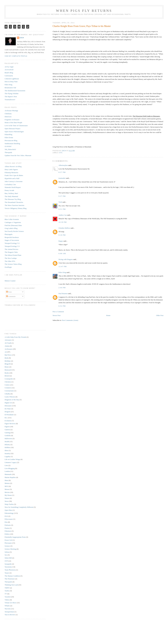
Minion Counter (10, 281)
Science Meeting (10, 549)
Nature (7, 498)
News (7, 501)
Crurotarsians (9, 391)
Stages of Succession (12, 240)
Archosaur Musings (11, 111)
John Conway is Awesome (13, 181)
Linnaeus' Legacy (11, 462)
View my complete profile (16, 56)
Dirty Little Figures (11, 169)
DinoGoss (8, 117)
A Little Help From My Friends (15, 337)
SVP (6, 561)
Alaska (7, 346)
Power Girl (8, 540)
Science (7, 546)
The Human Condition (12, 576)
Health (7, 441)
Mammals (8, 474)
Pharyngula (8, 234)
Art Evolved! (9, 70)
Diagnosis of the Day (12, 400)
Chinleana (8, 114)
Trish (60, 202)
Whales (7, 606)
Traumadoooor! (10, 100)
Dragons (7, 412)
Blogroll (7, 364)
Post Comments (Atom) (70, 320)
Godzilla (7, 435)
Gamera (7, 430)
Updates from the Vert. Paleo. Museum (18, 155)
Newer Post (57, 315)
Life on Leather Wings (12, 459)
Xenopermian (9, 612)
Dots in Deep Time (11, 82)
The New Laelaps (11, 258)
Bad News (8, 355)
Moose (7, 489)
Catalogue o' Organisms (13, 222)
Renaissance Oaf (10, 88)
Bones (7, 367)
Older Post (159, 315)
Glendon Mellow (64, 228)
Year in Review (10, 615)
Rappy (61, 241)
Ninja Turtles (9, 504)
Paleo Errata (9, 137)
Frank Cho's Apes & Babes (14, 175)
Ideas (6, 450)
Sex (6, 555)
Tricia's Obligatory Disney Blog (15, 208)
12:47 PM (63, 266)
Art (6, 352)
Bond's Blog (9, 73)
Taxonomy (8, 567)
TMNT (7, 588)
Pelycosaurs (9, 519)
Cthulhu (7, 394)
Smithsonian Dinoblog (12, 143)
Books (7, 373)
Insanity (7, 453)
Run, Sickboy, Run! (11, 193)
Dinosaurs (8, 406)
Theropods (8, 582)
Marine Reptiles (10, 477)
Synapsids (8, 564)
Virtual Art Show (10, 603)
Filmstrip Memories (11, 172)
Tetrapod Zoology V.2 (12, 243)
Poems (7, 528)
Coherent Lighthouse (12, 79)
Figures (7, 427)
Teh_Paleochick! (10, 149)
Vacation (7, 597)
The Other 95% (10, 261)
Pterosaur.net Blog (11, 140)
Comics (7, 385)
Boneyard (8, 370)
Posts (9, 292)
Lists (6, 465)
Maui (6, 480)
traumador (62, 178)
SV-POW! (8, 146)
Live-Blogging (10, 468)
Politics (7, 534)
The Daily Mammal (11, 196)
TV (6, 594)
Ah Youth (8, 343)
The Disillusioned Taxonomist (15, 91)
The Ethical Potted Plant (13, 255)
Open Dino (8, 510)
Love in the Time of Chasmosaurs (16, 126)
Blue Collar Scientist (12, 219)
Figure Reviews (10, 424)
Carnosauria (9, 76)
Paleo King (62, 272)
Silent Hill (8, 558)
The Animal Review (11, 249)
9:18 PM (62, 235)
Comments (11, 296)
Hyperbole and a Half (12, 178)
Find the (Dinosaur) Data (13, 225)
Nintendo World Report (13, 187)
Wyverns (8, 609)
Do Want (8, 409)
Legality (7, 456)
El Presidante (9, 415)
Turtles (7, 591)
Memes (7, 483)
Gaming (7, 433)
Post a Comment (58, 312)
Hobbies (7, 447)
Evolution (8, 421)
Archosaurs (8, 349)
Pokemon (8, 531)
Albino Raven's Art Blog (13, 166)
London (7, 471)
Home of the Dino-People (13, 122)
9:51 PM (62, 209)
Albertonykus (63, 165)
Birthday (8, 361)
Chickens (8, 382)
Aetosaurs (8, 340)
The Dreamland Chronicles (14, 202)
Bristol (7, 376)
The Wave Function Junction (14, 205)
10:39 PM (63, 222)
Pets (6, 522)
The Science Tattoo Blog (13, 264)
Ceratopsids (9, 379)
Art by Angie (9, 67)
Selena (7, 552)
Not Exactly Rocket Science (14, 231)
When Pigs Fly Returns (84, 11)
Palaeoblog (8, 134)
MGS (6, 486)
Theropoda (8, 152)
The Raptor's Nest (11, 97)
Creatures (8, 388)
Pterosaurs (8, 543)
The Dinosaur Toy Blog (13, 199)
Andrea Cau (63, 215)
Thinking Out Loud (11, 585)
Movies (7, 492)
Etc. (61, 152)
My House (8, 495)
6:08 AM (62, 253)
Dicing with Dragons (66, 259)
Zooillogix (8, 267)
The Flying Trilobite (11, 93)
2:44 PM (62, 288)
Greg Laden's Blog (11, 228)
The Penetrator (10, 579)
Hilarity (7, 445)
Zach (22, 37)
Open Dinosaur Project (12, 129)
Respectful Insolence (12, 237)
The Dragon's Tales (11, 252)
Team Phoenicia (10, 570)
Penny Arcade (9, 190)
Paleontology (9, 513)
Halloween (8, 438)
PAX (6, 516)
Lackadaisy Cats (10, 184)
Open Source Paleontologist (14, 132)
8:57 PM (62, 172)
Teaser (7, 573)
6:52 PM (62, 306)
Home (108, 315)
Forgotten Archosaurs (12, 120)
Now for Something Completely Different (19, 507)
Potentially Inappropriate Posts (15, 537)
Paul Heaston (63, 293)
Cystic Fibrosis (10, 397)
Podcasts (8, 525)
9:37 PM (62, 196)
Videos (7, 600)
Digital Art (8, 403)
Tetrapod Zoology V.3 (12, 246)
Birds (6, 358)
